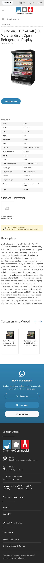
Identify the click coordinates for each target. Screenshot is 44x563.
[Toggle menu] (3, 11)
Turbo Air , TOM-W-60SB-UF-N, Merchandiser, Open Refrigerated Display (30, 343)
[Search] (22, 19)
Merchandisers (6, 24)
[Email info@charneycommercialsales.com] (20, 2)
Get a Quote (22, 405)
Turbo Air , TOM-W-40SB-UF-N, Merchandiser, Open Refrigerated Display (9, 343)
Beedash (22, 558)
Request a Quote (11, 101)
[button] (40, 322)
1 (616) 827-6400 (16, 469)
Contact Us (7, 3)
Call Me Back (35, 2)
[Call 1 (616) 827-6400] (24, 2)
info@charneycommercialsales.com (23, 460)
